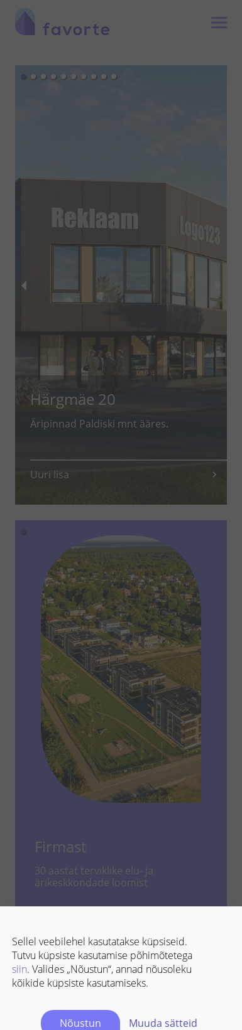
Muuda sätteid (163, 948)
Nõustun (80, 948)
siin (19, 894)
